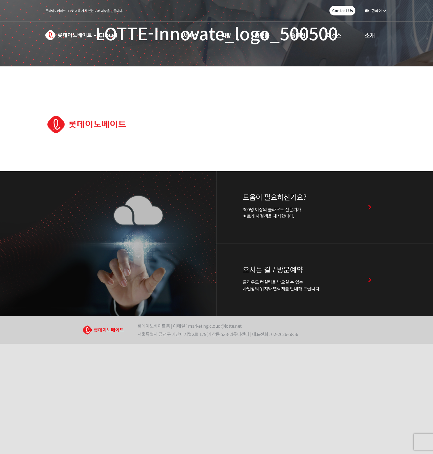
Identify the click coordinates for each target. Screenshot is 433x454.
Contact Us (342, 10)
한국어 (375, 10)
